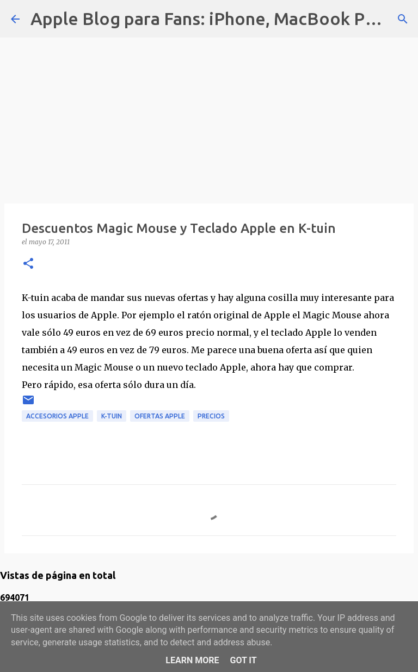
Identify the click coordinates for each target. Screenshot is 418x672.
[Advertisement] (209, 114)
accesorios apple (57, 416)
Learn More (192, 660)
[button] (28, 264)
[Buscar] (402, 19)
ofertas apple (159, 416)
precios (211, 416)
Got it (243, 660)
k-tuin (111, 416)
